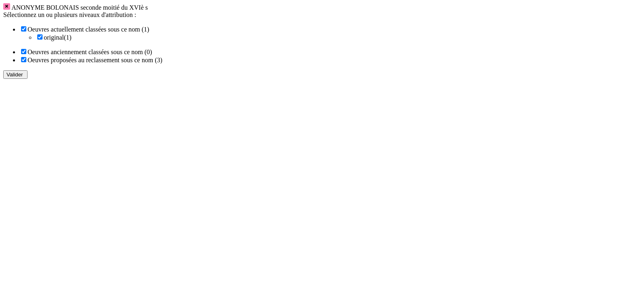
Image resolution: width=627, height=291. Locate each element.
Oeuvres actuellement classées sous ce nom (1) (88, 29)
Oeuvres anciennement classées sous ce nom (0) (90, 51)
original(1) (57, 37)
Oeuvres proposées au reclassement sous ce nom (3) (95, 60)
